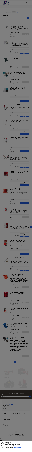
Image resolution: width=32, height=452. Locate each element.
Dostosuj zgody (12, 447)
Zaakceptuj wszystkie (17, 447)
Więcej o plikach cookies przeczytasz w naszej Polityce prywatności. (10, 445)
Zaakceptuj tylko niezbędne (5, 447)
